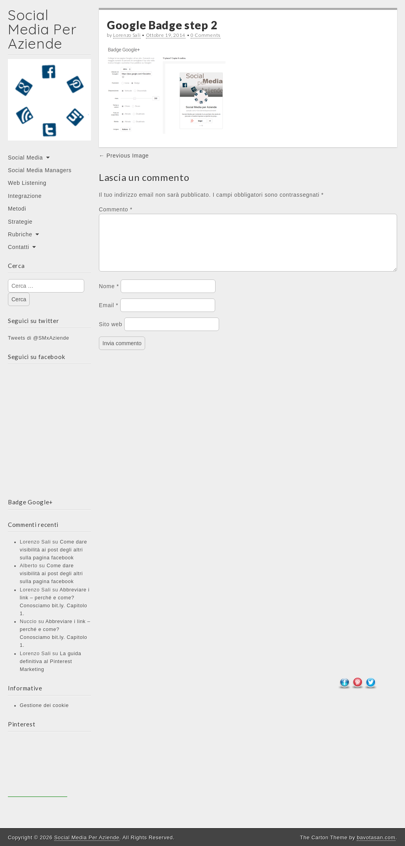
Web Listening (27, 183)
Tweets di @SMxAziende (38, 338)
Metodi (17, 208)
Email (108, 315)
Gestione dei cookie (44, 705)
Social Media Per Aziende (42, 29)
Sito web (110, 334)
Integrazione (25, 196)
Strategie (20, 222)
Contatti (18, 247)
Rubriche (20, 234)
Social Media (25, 157)
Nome (109, 296)
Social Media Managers (40, 170)
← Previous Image (124, 155)
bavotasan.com (376, 837)
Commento (115, 209)
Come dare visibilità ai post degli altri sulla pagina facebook (53, 550)
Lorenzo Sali (126, 35)
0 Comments (206, 35)
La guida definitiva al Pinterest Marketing (50, 661)
